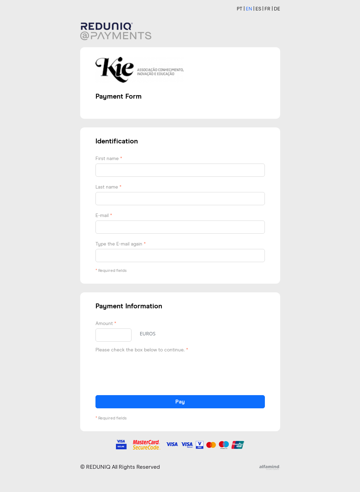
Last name (108, 187)
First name (108, 158)
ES (258, 9)
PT (239, 9)
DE (277, 9)
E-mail (103, 215)
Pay (180, 402)
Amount (105, 323)
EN (249, 9)
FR (267, 9)
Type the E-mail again (120, 244)
